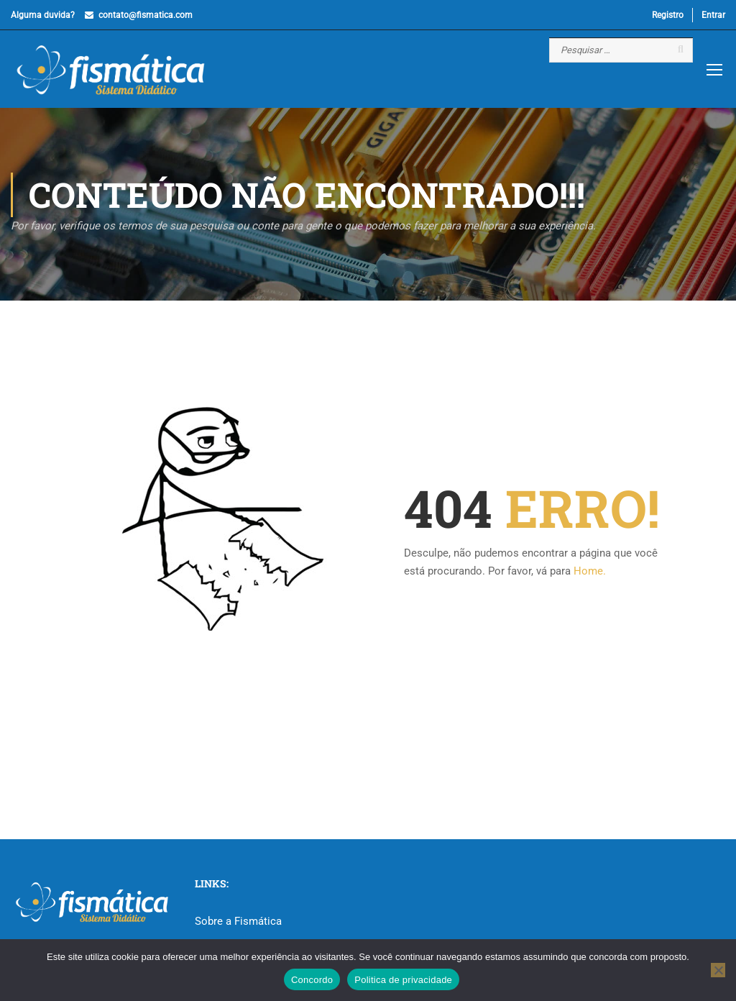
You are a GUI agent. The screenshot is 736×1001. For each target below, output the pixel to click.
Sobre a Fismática (238, 921)
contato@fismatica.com (145, 15)
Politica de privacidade (403, 979)
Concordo (312, 979)
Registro (668, 15)
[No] (718, 970)
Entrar (713, 15)
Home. (590, 571)
